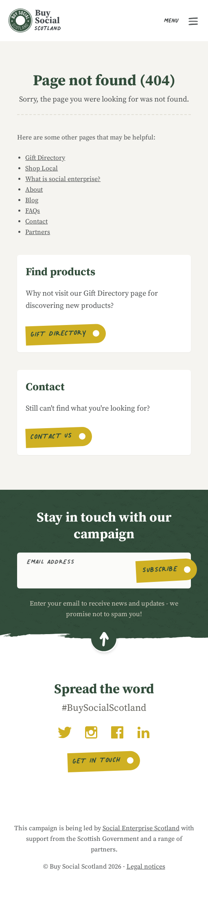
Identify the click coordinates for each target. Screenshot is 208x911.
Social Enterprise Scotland (141, 828)
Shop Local (41, 168)
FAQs (32, 211)
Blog (31, 200)
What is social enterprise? (63, 179)
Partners (37, 232)
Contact (36, 221)
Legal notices (146, 866)
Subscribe (159, 570)
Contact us (51, 437)
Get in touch (96, 761)
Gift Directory (45, 158)
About (34, 190)
